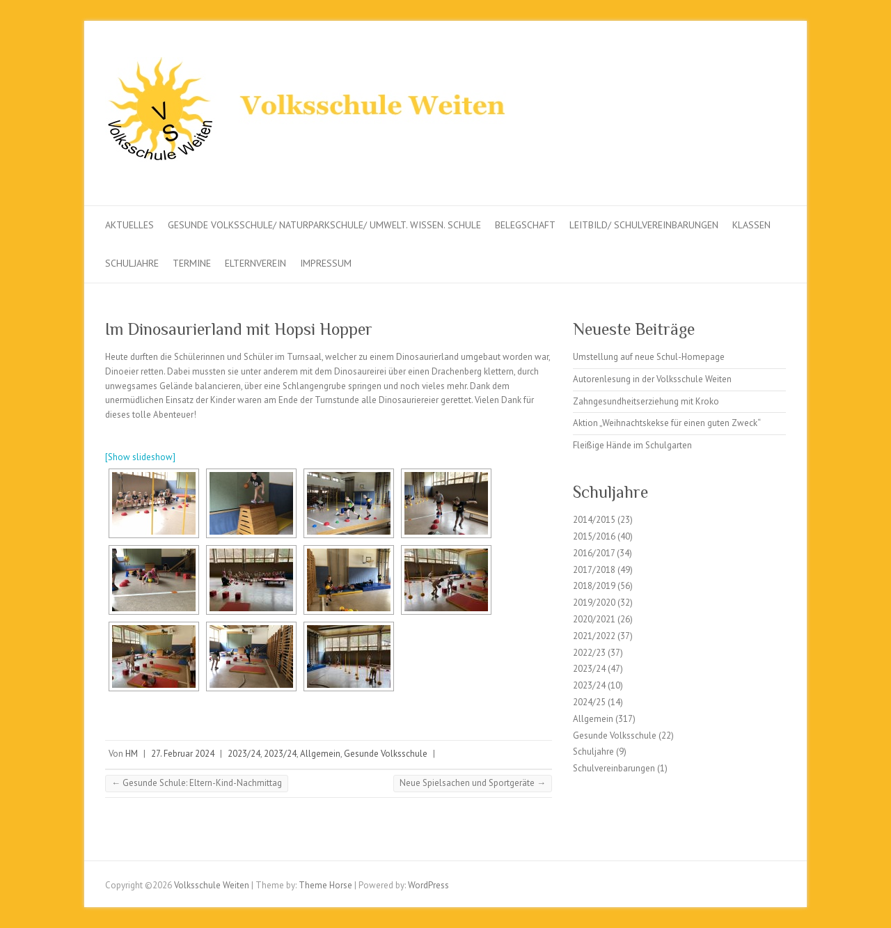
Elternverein (255, 263)
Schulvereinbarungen (614, 768)
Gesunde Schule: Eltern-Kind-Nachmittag (196, 783)
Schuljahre (132, 263)
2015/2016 (594, 536)
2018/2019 (594, 586)
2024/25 (589, 702)
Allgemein (320, 754)
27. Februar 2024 (182, 754)
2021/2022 (594, 636)
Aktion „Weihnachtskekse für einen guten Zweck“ (667, 423)
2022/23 (589, 653)
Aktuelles (129, 225)
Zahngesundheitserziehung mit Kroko (646, 401)
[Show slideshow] (140, 457)
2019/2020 (594, 602)
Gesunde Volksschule (385, 754)
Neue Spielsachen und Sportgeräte (473, 783)
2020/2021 (594, 619)
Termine (192, 263)
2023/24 (244, 754)
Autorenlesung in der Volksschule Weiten (652, 379)
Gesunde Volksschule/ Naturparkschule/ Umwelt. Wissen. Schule (324, 225)
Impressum (326, 263)
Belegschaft (525, 225)
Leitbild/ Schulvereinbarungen (643, 225)
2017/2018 (594, 570)
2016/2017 (594, 553)
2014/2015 (594, 520)
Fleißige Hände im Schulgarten (632, 445)
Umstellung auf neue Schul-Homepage (649, 357)
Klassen (751, 225)
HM (131, 754)
